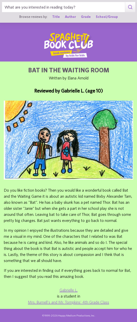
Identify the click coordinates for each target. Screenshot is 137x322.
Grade (86, 17)
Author (70, 17)
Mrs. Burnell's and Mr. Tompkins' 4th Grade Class (68, 302)
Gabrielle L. (69, 290)
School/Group (107, 17)
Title (56, 17)
